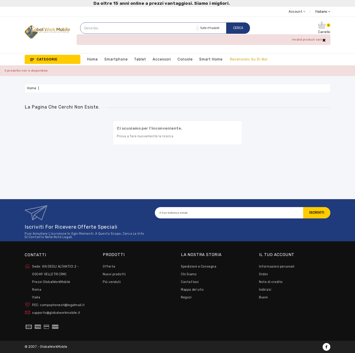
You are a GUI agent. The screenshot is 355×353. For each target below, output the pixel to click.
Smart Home (211, 59)
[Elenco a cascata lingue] (317, 11)
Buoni (263, 297)
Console (185, 59)
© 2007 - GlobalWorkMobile (46, 347)
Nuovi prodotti (114, 274)
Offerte (109, 266)
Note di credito (271, 282)
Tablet (140, 59)
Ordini (263, 274)
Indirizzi (265, 290)
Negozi (186, 297)
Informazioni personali (276, 266)
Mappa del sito (192, 290)
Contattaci (190, 282)
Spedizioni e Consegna (198, 266)
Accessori (162, 59)
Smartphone (116, 59)
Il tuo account (276, 255)
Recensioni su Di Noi (248, 59)
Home (92, 59)
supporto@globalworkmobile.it (56, 313)
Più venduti (112, 282)
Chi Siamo (189, 274)
